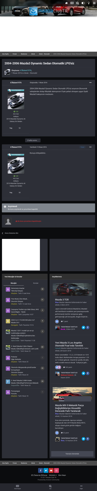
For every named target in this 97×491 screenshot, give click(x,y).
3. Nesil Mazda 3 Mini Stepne (21, 346)
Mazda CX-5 (15, 322)
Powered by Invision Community (48, 480)
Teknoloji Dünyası (17, 291)
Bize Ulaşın (62, 475)
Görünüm (52, 475)
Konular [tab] (35, 283)
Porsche (14, 394)
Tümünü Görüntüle (72, 454)
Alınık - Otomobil (30, 73)
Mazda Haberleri (65, 302)
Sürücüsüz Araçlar (17, 288)
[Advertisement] (48, 34)
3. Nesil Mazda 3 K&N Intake (21, 380)
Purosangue (15, 391)
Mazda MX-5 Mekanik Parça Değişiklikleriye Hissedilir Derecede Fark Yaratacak (69, 408)
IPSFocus (44, 475)
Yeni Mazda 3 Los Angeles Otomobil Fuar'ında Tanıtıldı (69, 344)
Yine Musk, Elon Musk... (19, 299)
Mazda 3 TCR (62, 299)
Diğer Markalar (16, 359)
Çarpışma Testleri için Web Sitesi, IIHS (25, 309)
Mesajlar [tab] (14, 283)
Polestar (14, 357)
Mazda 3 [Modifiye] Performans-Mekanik (24, 383)
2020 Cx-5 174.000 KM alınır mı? (23, 320)
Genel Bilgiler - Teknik (18, 312)
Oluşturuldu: (38, 83)
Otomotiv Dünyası (17, 301)
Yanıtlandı (38, 147)
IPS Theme (35, 475)
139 (16, 111)
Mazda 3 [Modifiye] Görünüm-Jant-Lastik (24, 349)
